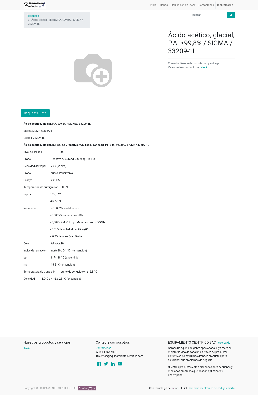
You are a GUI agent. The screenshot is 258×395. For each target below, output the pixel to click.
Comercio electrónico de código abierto (211, 388)
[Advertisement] (129, 310)
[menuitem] (153, 5)
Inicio (27, 348)
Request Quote (35, 113)
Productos (33, 15)
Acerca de (224, 342)
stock (204, 67)
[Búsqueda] (231, 15)
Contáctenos (103, 348)
